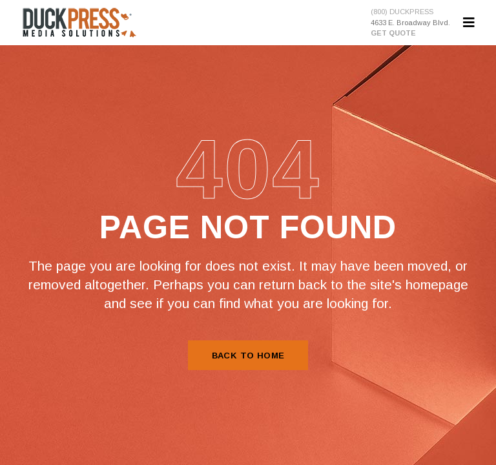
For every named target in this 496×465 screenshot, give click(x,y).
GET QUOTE (393, 33)
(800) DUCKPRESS (402, 12)
